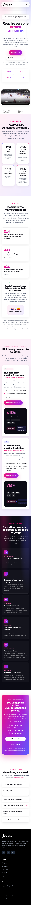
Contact (4, 873)
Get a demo (15, 52)
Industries (5, 866)
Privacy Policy (10, 896)
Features (4, 863)
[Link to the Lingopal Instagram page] (13, 852)
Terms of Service (20, 896)
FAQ (3, 876)
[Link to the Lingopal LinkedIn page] (3, 852)
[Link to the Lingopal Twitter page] (8, 852)
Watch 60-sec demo (15, 58)
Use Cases (5, 869)
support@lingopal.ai (8, 886)
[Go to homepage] (8, 4)
